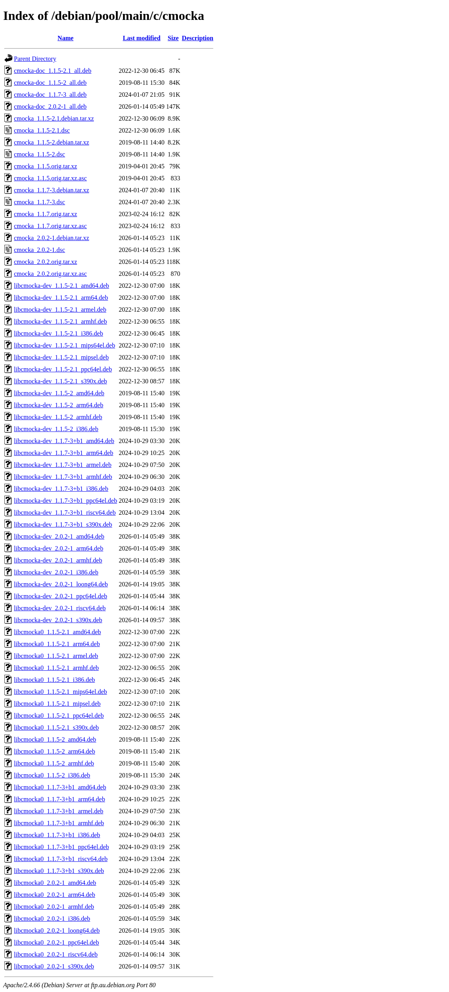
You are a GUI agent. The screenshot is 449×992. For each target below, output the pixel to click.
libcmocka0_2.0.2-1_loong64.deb (57, 930)
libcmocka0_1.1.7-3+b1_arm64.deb (59, 799)
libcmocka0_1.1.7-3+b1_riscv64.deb (60, 858)
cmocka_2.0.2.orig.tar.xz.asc (50, 273)
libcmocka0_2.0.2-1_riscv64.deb (56, 954)
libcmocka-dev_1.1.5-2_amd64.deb (59, 393)
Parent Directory (35, 58)
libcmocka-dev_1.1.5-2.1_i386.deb (58, 333)
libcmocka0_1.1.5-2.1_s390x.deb (56, 727)
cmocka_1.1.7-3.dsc (39, 202)
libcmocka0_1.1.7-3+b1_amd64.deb (60, 787)
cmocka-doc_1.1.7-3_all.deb (50, 94)
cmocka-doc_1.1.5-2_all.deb (50, 82)
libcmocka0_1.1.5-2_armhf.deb (54, 763)
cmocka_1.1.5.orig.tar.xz (45, 166)
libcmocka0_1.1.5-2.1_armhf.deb (56, 667)
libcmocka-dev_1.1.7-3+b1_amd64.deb (64, 440)
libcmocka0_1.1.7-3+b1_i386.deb (57, 835)
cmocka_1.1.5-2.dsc (39, 154)
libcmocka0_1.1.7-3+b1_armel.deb (58, 811)
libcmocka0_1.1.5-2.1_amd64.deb (57, 632)
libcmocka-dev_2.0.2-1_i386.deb (56, 572)
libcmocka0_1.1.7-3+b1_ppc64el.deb (61, 847)
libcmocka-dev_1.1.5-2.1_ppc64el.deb (63, 369)
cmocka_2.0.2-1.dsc (39, 249)
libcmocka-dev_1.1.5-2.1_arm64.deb (61, 297)
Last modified (141, 38)
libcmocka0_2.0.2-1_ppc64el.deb (56, 942)
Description (197, 38)
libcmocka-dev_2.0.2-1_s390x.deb (58, 620)
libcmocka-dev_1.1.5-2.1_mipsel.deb (61, 357)
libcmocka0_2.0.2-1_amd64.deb (55, 882)
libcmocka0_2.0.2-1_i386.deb (52, 918)
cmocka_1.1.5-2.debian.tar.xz (51, 142)
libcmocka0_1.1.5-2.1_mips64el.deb (60, 691)
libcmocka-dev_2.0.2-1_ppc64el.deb (60, 596)
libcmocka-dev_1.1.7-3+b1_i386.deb (61, 488)
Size (173, 38)
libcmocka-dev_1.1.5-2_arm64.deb (58, 405)
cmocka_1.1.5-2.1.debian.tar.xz (54, 118)
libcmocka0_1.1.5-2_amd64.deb (55, 739)
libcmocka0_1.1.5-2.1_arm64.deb (57, 644)
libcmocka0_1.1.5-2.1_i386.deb (54, 679)
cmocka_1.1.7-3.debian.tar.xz (51, 190)
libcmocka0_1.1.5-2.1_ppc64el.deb (59, 715)
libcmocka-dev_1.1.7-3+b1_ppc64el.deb (65, 500)
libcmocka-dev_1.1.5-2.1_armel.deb (60, 309)
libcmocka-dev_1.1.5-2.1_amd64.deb (61, 285)
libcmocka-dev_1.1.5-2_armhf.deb (58, 417)
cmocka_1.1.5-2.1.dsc (42, 130)
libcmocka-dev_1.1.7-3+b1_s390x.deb (63, 524)
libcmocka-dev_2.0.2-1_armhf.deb (58, 560)
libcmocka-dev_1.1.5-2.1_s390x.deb (60, 381)
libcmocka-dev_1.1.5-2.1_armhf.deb (60, 321)
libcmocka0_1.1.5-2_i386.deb (52, 775)
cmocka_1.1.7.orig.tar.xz (45, 214)
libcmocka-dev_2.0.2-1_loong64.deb (61, 584)
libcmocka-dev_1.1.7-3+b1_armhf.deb (63, 476)
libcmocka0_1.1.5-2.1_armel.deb (56, 655)
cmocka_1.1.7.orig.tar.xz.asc (50, 226)
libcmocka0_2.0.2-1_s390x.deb (54, 966)
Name (66, 38)
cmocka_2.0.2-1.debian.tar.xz (51, 237)
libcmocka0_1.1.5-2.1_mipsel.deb (57, 703)
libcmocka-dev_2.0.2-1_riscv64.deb (60, 608)
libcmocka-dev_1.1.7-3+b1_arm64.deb (63, 452)
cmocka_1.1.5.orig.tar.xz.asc (50, 178)
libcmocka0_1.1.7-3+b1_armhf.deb (59, 823)
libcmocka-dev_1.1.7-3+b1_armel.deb (62, 464)
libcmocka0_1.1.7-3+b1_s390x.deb (59, 870)
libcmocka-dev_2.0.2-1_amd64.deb (59, 536)
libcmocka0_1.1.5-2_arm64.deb (54, 751)
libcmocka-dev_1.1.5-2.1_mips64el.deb (64, 345)
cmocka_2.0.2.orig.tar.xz (45, 261)
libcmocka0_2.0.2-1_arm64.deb (54, 894)
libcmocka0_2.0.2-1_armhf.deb (54, 906)
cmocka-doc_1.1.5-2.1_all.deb (53, 70)
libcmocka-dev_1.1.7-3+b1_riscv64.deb (65, 512)
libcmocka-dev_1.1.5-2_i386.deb (56, 429)
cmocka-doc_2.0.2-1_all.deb (50, 106)
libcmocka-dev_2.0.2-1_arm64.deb (58, 548)
